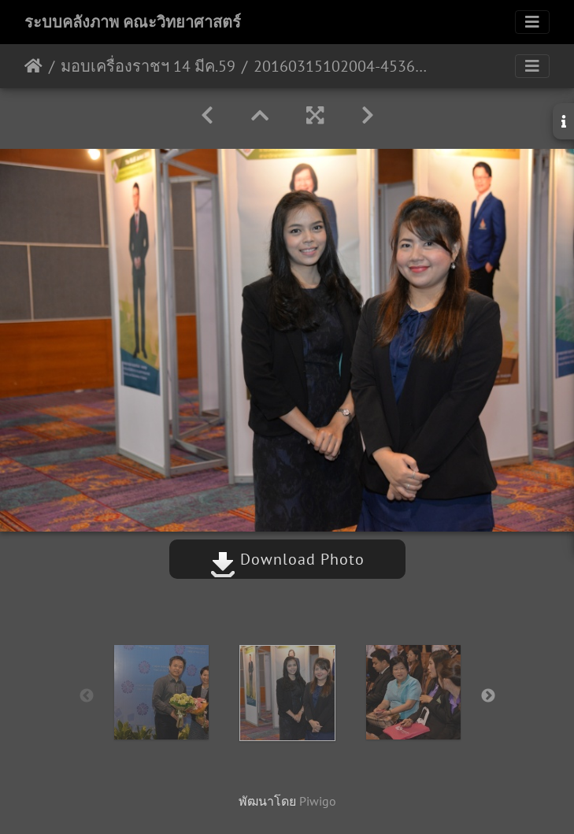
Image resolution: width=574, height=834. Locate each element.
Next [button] (488, 696)
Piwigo (317, 801)
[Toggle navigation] (532, 22)
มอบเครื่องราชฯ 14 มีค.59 (148, 66)
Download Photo (287, 559)
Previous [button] (86, 696)
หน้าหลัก (33, 66)
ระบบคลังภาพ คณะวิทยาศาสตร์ (132, 22)
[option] (161, 692)
